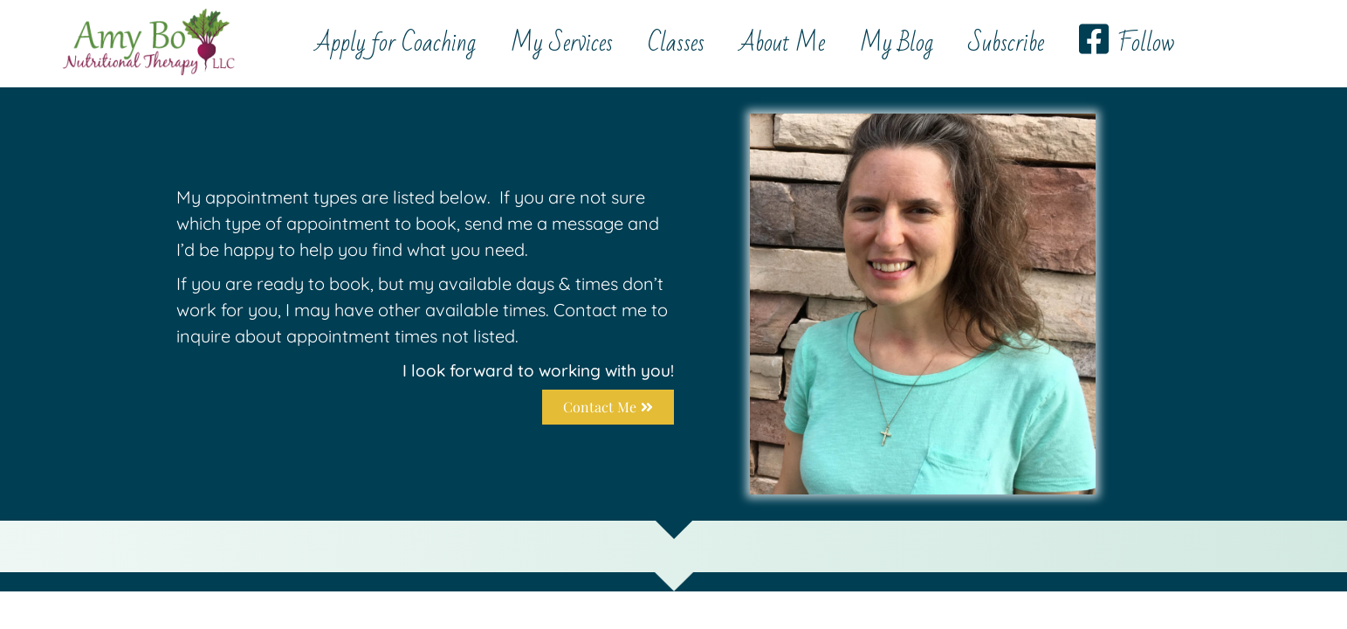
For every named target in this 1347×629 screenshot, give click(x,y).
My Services (562, 43)
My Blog (896, 43)
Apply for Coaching (395, 43)
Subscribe (1006, 43)
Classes (676, 43)
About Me (782, 43)
